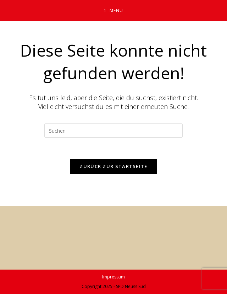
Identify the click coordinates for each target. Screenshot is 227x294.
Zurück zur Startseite (113, 166)
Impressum (113, 277)
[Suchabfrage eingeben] (113, 130)
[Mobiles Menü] (113, 10)
